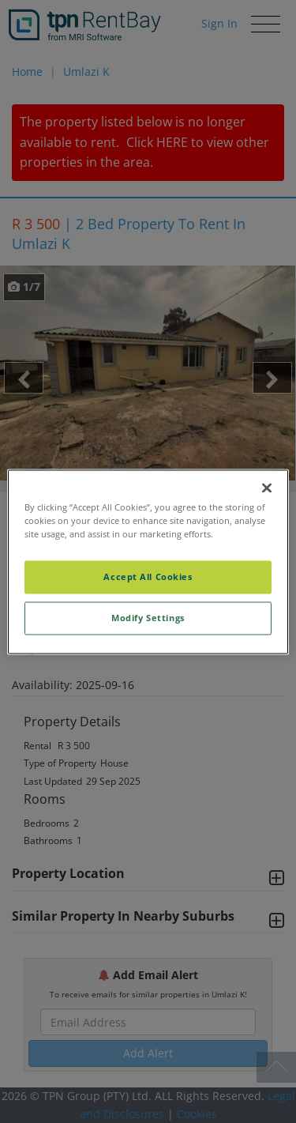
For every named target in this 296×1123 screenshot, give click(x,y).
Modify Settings (148, 618)
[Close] (266, 487)
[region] (147, 561)
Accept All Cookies (147, 576)
